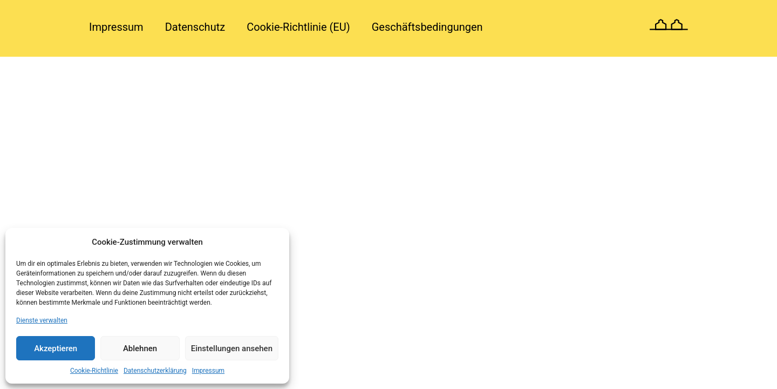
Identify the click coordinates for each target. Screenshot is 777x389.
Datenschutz (195, 27)
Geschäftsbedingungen (427, 27)
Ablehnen (140, 348)
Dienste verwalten (41, 320)
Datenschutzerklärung (155, 370)
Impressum (208, 370)
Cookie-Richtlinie (94, 370)
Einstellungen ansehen (231, 348)
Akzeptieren (55, 348)
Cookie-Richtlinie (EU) (298, 27)
